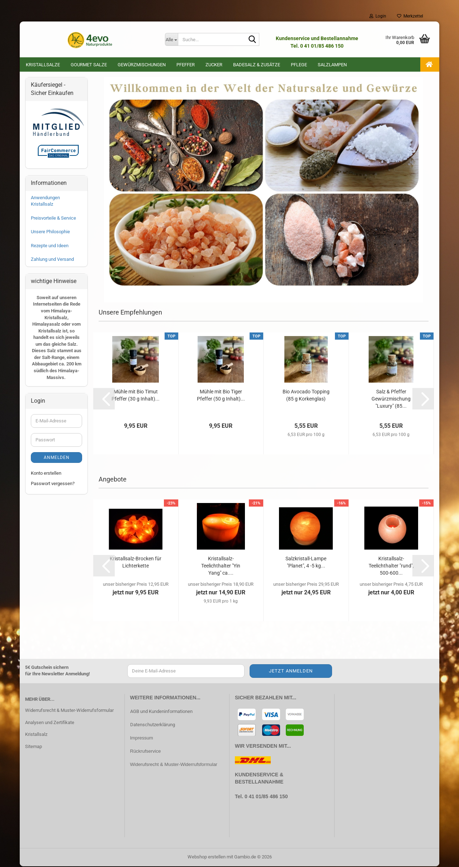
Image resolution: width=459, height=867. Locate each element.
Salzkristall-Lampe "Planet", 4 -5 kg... (305, 562)
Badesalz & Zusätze (256, 64)
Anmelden (57, 458)
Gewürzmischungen (142, 64)
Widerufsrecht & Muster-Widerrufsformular (173, 765)
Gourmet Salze (89, 64)
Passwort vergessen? (53, 484)
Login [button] (377, 16)
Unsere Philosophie (50, 232)
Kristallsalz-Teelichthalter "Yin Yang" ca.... (220, 566)
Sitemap (33, 747)
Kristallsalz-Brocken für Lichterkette (135, 562)
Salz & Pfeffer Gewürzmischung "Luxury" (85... (391, 399)
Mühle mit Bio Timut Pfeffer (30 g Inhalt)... (136, 395)
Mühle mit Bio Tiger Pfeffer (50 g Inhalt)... (221, 395)
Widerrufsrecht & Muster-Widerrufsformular (69, 711)
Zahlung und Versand (52, 260)
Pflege (299, 64)
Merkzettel (410, 16)
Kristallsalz (36, 735)
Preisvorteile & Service (53, 218)
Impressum (141, 738)
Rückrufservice (145, 752)
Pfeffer (185, 64)
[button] (104, 399)
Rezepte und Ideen (49, 246)
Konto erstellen (46, 473)
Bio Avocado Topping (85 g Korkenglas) (306, 395)
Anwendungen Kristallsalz (45, 202)
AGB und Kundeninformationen (161, 712)
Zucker (213, 64)
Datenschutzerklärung (152, 725)
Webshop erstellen (207, 857)
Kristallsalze (43, 64)
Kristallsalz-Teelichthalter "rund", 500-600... (391, 566)
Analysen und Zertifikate (49, 723)
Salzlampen (332, 64)
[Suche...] (171, 39)
